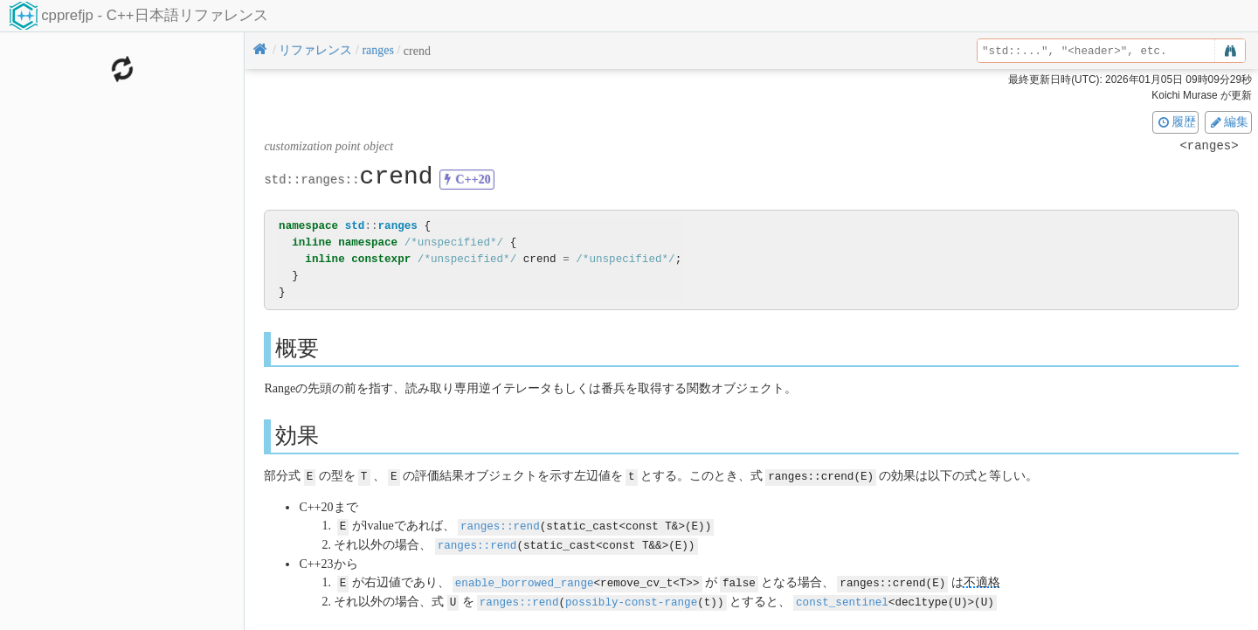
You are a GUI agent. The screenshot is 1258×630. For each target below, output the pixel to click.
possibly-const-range (631, 598)
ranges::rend (500, 524)
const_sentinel (842, 598)
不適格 (981, 579)
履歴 (1176, 121)
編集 (1228, 121)
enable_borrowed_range (524, 579)
